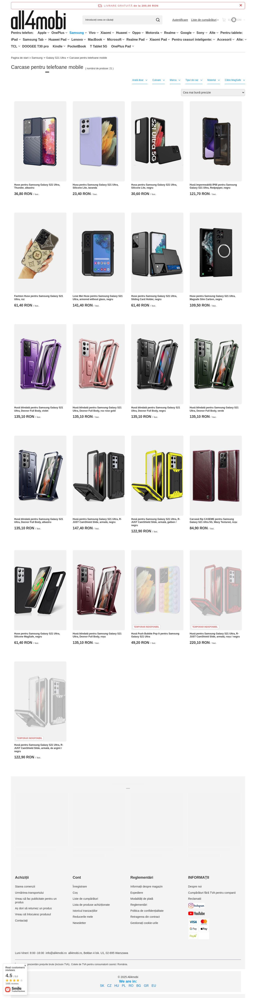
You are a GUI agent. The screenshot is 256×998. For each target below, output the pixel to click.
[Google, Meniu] (194, 32)
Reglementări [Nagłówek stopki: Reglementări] (141, 877)
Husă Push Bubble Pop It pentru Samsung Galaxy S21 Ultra (155, 635)
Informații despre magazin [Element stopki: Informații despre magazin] (146, 886)
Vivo (92, 32)
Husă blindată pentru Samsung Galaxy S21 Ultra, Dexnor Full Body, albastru (38, 521)
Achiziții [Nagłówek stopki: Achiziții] (22, 877)
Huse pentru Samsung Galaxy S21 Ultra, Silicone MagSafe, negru (37, 635)
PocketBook (76, 46)
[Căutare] (157, 19)
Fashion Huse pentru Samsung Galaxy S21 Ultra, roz (38, 298)
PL (124, 985)
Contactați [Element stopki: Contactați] (21, 920)
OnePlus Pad (121, 46)
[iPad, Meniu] (20, 39)
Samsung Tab (33, 39)
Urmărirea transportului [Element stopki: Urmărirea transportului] (29, 892)
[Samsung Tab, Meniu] (46, 39)
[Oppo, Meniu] (143, 32)
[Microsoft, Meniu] (123, 39)
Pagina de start (20, 57)
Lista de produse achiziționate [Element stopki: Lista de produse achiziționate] (91, 904)
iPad (14, 39)
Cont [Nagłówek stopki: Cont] (77, 877)
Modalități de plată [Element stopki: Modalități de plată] (141, 898)
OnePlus (57, 32)
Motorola (152, 32)
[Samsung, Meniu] (86, 32)
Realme (170, 32)
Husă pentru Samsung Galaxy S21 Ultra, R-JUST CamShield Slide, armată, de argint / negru (38, 748)
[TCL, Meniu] (19, 46)
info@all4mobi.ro (56, 953)
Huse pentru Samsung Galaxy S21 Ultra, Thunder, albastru (37, 186)
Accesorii (224, 39)
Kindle (58, 46)
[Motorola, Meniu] (161, 32)
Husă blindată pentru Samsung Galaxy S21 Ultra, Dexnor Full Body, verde (214, 409)
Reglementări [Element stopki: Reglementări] (138, 904)
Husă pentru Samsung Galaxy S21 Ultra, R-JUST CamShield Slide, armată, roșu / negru (215, 635)
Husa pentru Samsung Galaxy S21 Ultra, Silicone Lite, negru (154, 186)
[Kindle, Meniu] (64, 46)
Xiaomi (106, 32)
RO (131, 985)
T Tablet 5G (98, 46)
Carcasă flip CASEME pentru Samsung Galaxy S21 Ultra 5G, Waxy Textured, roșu (213, 521)
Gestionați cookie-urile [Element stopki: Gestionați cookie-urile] (144, 923)
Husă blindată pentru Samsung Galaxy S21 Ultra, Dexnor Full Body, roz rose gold (97, 409)
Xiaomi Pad (158, 39)
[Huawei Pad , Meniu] (68, 39)
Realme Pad (135, 39)
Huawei (121, 32)
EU (154, 985)
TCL (14, 46)
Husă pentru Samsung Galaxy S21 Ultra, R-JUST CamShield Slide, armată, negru (97, 521)
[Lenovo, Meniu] (85, 39)
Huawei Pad (58, 39)
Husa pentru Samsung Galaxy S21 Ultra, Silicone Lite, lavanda (96, 186)
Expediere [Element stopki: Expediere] (136, 892)
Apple (42, 32)
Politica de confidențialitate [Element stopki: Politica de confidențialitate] (147, 910)
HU (116, 985)
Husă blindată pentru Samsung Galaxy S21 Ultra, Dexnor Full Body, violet (38, 409)
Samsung (76, 32)
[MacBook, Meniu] (104, 39)
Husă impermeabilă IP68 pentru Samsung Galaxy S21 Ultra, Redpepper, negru (213, 186)
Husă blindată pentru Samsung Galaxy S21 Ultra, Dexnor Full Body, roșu (97, 635)
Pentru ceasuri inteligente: (192, 39)
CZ (109, 985)
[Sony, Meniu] (206, 32)
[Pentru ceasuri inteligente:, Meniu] (214, 39)
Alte (212, 32)
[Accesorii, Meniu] (233, 39)
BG (138, 985)
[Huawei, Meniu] (129, 32)
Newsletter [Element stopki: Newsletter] (79, 923)
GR (146, 985)
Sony (200, 32)
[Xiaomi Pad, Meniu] (169, 39)
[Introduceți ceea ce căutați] (122, 19)
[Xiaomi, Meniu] (113, 32)
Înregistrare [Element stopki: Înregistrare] (80, 886)
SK (102, 985)
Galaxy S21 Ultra (56, 57)
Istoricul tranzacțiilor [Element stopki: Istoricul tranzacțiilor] (85, 910)
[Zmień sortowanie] (213, 92)
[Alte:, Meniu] (246, 39)
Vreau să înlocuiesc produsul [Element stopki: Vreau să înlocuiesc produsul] (33, 914)
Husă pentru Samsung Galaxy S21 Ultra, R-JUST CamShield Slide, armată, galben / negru (155, 522)
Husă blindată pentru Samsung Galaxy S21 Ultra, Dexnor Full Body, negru (155, 409)
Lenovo (77, 39)
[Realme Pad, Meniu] (147, 39)
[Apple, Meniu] (48, 32)
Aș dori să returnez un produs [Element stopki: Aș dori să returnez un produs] (33, 908)
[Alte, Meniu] (217, 32)
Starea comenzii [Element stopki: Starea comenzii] (25, 886)
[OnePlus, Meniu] (66, 32)
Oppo (136, 32)
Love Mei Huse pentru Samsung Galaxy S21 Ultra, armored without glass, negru (98, 298)
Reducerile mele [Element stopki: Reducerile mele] (83, 916)
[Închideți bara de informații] (241, 5)
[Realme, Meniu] (177, 32)
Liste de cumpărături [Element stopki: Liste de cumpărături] (85, 898)
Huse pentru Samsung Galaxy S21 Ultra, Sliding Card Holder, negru (154, 298)
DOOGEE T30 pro (35, 46)
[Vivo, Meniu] (98, 32)
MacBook (95, 39)
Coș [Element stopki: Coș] (75, 892)
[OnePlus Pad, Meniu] (133, 46)
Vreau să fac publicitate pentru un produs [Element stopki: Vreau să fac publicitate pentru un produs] (36, 900)
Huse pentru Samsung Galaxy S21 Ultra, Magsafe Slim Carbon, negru (213, 298)
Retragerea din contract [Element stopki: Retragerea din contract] (145, 916)
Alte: (240, 39)
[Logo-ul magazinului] (38, 19)
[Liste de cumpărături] (205, 19)
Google (185, 32)
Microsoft (114, 39)
